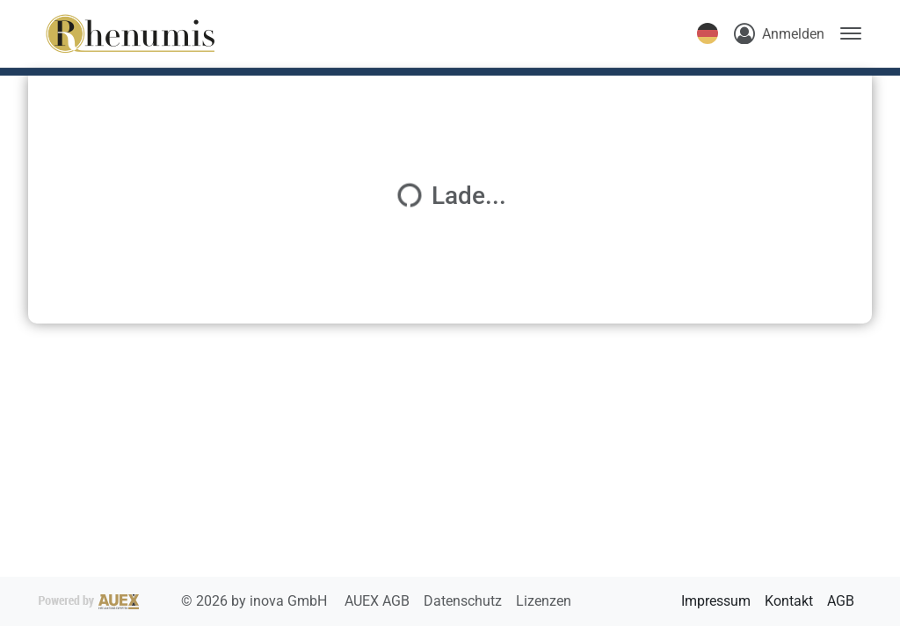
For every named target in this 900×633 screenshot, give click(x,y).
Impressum (716, 601)
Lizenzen (543, 601)
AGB (840, 601)
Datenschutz (464, 601)
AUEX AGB (379, 601)
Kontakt (789, 601)
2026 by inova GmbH (184, 601)
